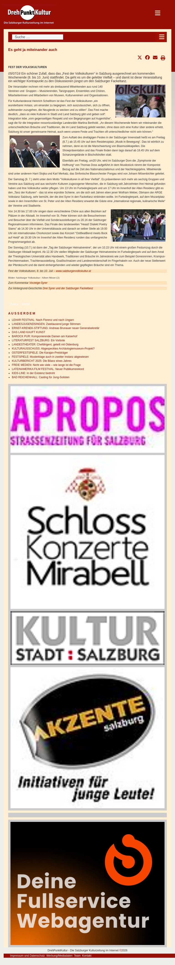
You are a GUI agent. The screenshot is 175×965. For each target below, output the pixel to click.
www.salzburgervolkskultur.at (73, 271)
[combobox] (37, 37)
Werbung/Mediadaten (59, 955)
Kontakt (86, 955)
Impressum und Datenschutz (27, 955)
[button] (139, 57)
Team (77, 955)
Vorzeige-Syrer (38, 282)
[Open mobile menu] (162, 37)
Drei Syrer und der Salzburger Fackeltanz (68, 288)
